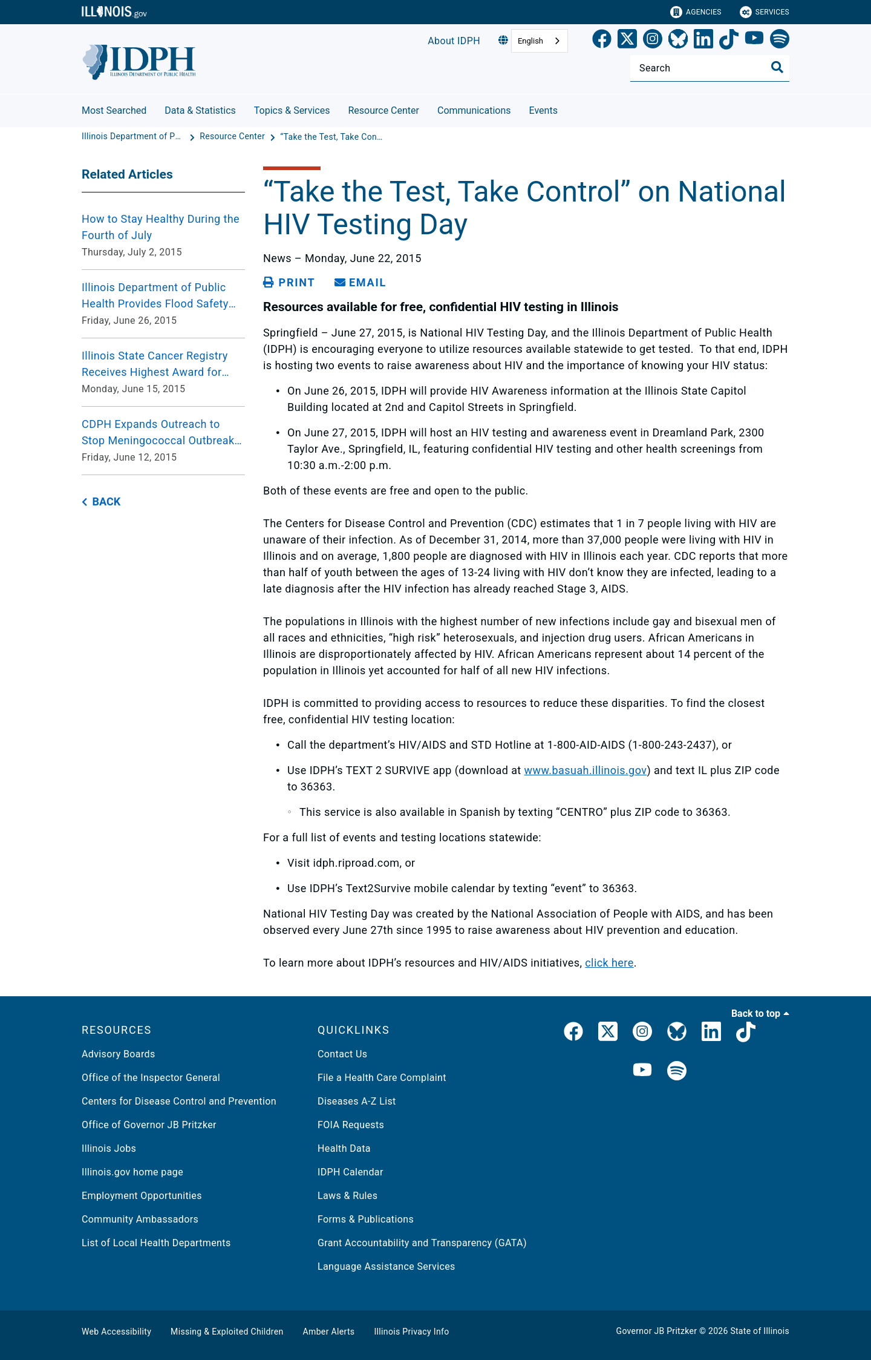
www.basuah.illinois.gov (585, 770)
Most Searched (114, 110)
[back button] (101, 502)
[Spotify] (779, 41)
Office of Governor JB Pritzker (149, 1125)
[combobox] (539, 41)
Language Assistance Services (386, 1266)
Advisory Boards (118, 1054)
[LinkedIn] (703, 41)
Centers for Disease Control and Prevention (179, 1101)
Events (543, 110)
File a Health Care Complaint (382, 1077)
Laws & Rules (347, 1195)
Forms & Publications (366, 1219)
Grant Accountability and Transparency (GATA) (422, 1243)
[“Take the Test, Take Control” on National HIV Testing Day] (331, 137)
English (530, 40)
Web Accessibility (116, 1331)
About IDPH (454, 41)
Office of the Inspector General (151, 1077)
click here (609, 962)
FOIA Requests (351, 1125)
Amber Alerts (329, 1331)
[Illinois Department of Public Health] (134, 137)
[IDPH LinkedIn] (711, 1034)
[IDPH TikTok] (745, 1034)
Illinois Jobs (109, 1148)
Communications (474, 110)
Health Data (344, 1148)
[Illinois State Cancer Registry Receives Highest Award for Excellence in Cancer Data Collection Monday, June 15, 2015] (163, 372)
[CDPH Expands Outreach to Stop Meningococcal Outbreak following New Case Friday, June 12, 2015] (163, 440)
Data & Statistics (200, 110)
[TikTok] (729, 41)
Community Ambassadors (140, 1219)
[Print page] (289, 282)
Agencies (696, 12)
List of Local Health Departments (156, 1243)
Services (764, 12)
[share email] (360, 282)
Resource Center (383, 110)
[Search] (709, 68)
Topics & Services (292, 110)
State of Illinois (759, 1331)
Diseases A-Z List (357, 1101)
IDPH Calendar (350, 1172)
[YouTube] (754, 41)
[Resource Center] (233, 137)
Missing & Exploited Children (227, 1331)
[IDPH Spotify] (677, 1071)
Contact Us (342, 1054)
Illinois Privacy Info (411, 1331)
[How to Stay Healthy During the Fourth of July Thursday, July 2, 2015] (163, 235)
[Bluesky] (678, 41)
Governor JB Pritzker (656, 1331)
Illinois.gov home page (132, 1172)
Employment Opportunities (142, 1195)
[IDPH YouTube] (642, 1071)
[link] (602, 41)
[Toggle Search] (777, 67)
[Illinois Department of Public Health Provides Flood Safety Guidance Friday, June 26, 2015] (163, 304)
